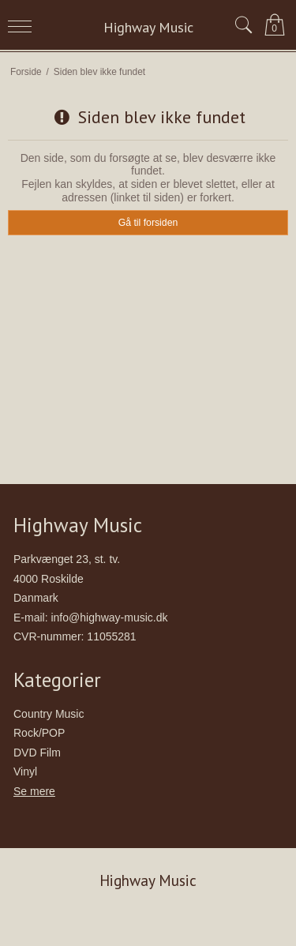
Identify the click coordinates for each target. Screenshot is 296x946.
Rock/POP (39, 732)
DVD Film (37, 752)
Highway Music (148, 27)
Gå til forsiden (148, 222)
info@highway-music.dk (109, 617)
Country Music (48, 714)
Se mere (34, 791)
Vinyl (25, 771)
